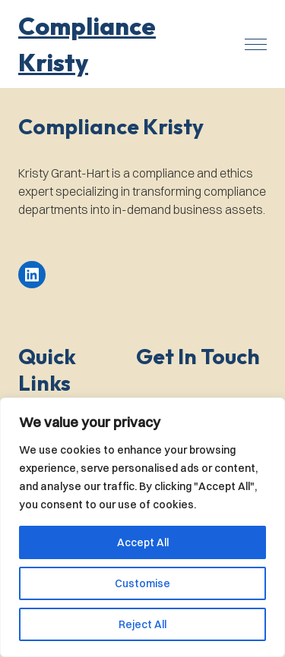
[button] (119, 44)
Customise (142, 583)
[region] (142, 527)
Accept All (143, 542)
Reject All (142, 624)
